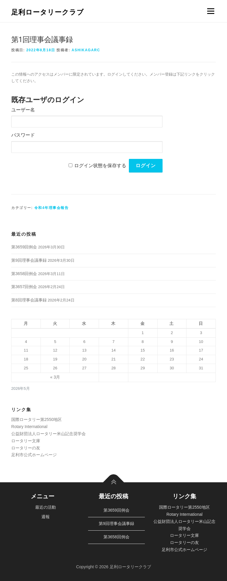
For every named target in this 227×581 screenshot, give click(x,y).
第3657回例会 (24, 286)
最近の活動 (45, 507)
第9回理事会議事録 (29, 260)
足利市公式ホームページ (34, 454)
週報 (45, 516)
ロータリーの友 (25, 448)
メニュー (210, 11)
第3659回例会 (24, 247)
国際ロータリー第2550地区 (36, 419)
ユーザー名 (23, 109)
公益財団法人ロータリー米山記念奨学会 (48, 433)
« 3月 (55, 377)
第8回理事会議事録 (29, 300)
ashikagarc (86, 50)
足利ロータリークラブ (47, 12)
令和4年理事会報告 (51, 208)
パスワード (23, 135)
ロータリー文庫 (25, 440)
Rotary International (29, 426)
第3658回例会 (24, 273)
